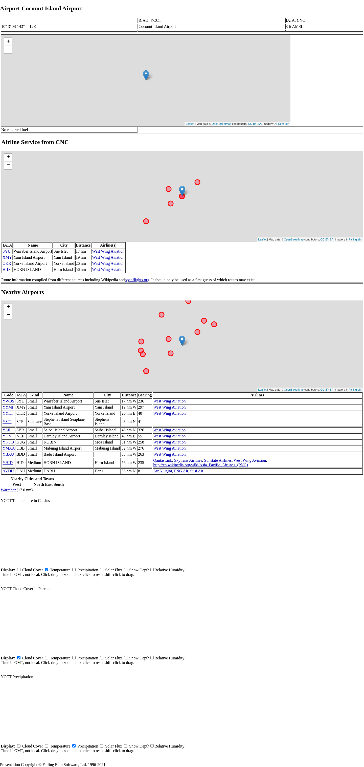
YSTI (7, 421)
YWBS (8, 401)
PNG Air (181, 471)
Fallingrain (282, 123)
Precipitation (87, 570)
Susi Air (196, 471)
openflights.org (137, 280)
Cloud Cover (32, 570)
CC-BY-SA (254, 123)
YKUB (8, 442)
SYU (7, 251)
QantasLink (162, 460)
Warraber (8, 490)
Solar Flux (113, 570)
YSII (6, 430)
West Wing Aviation (108, 251)
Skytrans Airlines (188, 460)
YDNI (8, 436)
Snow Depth (139, 570)
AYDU (8, 471)
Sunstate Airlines (218, 460)
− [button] (8, 49)
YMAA (9, 448)
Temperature (60, 570)
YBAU (8, 454)
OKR (7, 263)
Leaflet (190, 123)
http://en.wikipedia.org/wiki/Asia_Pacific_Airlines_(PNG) (200, 465)
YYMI (8, 407)
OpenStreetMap (221, 123)
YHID (8, 462)
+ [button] (8, 42)
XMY (7, 257)
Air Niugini (162, 471)
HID (6, 269)
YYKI (8, 413)
